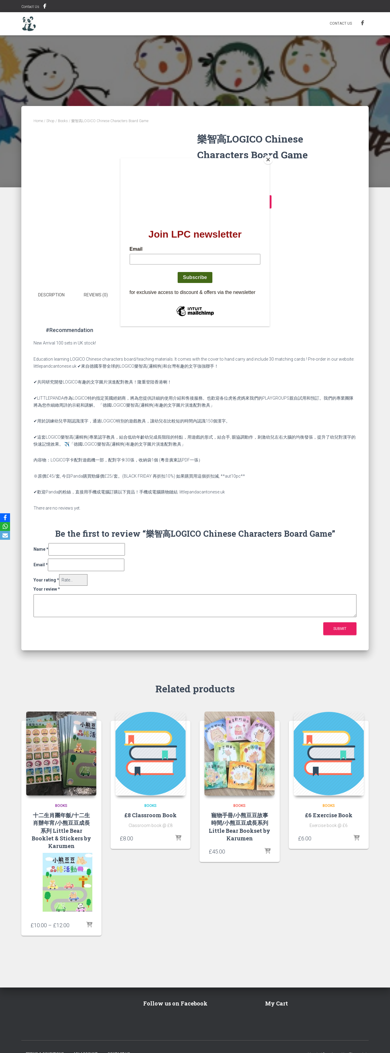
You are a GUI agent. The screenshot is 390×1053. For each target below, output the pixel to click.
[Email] (6, 535)
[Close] (268, 159)
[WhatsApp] (6, 526)
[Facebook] (6, 517)
